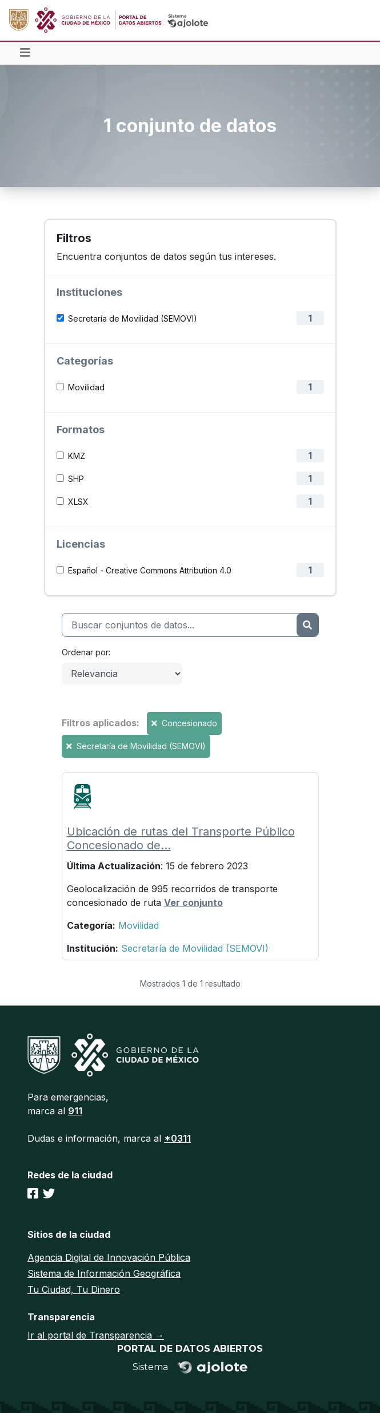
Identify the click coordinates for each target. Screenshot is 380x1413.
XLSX (78, 501)
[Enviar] (307, 625)
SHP (76, 479)
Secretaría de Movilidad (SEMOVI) (132, 318)
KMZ (76, 456)
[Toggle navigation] (25, 53)
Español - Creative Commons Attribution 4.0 (149, 570)
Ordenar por (85, 652)
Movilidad (86, 387)
